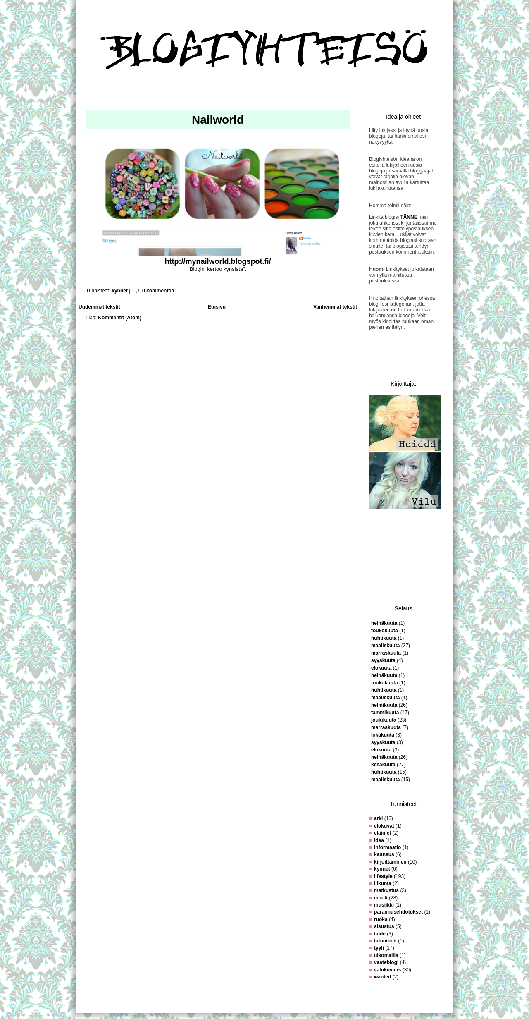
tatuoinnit (385, 941)
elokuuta (381, 668)
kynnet (120, 291)
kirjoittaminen (390, 862)
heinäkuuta (384, 623)
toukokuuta (384, 631)
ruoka (381, 919)
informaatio (387, 847)
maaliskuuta (385, 645)
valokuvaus (387, 970)
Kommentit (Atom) (119, 318)
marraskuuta (386, 653)
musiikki (384, 905)
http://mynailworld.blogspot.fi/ (218, 261)
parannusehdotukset (398, 912)
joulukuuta (383, 720)
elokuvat (384, 826)
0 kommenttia (158, 291)
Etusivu (217, 307)
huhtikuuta (383, 638)
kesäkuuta (383, 765)
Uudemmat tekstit (99, 307)
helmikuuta (384, 705)
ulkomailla (386, 955)
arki (378, 818)
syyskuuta (383, 660)
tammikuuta (385, 712)
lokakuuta (382, 735)
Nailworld (218, 119)
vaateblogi (386, 962)
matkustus (386, 890)
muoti (381, 898)
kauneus (384, 854)
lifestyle (383, 876)
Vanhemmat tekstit (335, 307)
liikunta (382, 883)
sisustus (384, 926)
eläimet (382, 833)
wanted (382, 977)
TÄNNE (408, 217)
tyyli (379, 948)
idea (379, 840)
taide (380, 934)
